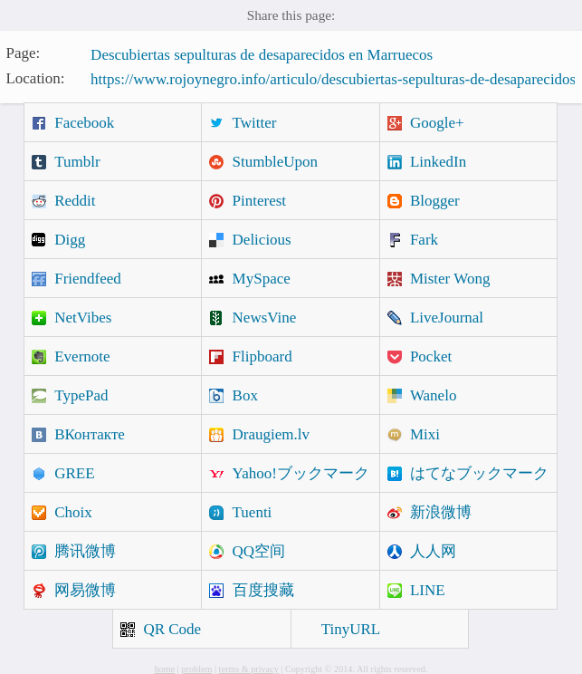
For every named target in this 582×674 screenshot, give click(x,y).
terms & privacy (249, 669)
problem (196, 669)
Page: (22, 53)
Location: (34, 77)
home (165, 669)
